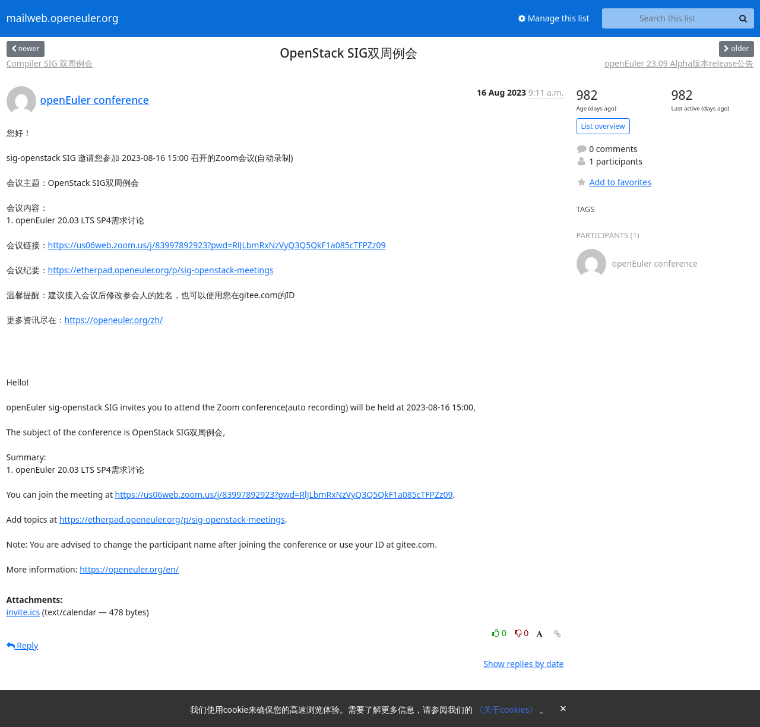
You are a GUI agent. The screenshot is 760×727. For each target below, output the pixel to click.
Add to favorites (614, 182)
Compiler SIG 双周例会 (50, 63)
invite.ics (23, 612)
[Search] (743, 18)
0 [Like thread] (500, 633)
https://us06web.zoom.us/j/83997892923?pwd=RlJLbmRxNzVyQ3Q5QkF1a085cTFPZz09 (217, 245)
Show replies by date (523, 663)
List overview (603, 126)
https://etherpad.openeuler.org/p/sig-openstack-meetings (161, 270)
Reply (23, 645)
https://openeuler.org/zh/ (114, 319)
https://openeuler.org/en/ (129, 569)
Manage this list (554, 18)
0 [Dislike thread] (522, 633)
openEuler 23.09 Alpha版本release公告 (678, 63)
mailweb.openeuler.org (63, 18)
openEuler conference (94, 100)
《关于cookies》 (507, 709)
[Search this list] (667, 18)
